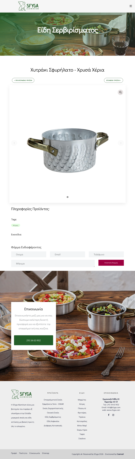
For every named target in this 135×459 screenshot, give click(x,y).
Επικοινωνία (34, 453)
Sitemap (45, 453)
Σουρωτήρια (82, 430)
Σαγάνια (82, 438)
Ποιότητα (23, 453)
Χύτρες (82, 404)
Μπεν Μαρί (82, 425)
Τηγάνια (82, 417)
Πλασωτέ (82, 408)
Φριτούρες (82, 412)
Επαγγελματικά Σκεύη (53, 399)
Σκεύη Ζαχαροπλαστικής (53, 408)
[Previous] (14, 143)
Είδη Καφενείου (53, 421)
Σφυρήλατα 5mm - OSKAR (53, 404)
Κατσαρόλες (82, 421)
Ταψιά (82, 434)
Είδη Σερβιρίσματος (53, 417)
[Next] (121, 143)
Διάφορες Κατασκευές (53, 425)
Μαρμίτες (82, 399)
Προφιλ (14, 453)
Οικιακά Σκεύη (53, 412)
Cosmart (120, 454)
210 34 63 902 (113, 404)
